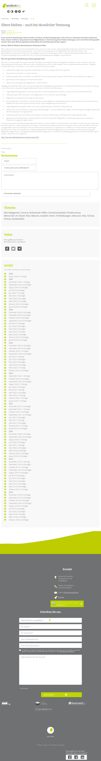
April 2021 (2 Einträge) (17, 423)
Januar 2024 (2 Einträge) (18, 340)
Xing (20, 249)
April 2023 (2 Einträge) (17, 365)
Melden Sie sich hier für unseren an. (67, 604)
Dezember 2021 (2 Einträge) (20, 406)
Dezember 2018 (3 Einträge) (20, 495)
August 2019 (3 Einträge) (18, 473)
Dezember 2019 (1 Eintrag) (19, 462)
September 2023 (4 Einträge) (20, 354)
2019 (11, 459)
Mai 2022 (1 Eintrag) (16, 390)
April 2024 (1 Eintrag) (17, 332)
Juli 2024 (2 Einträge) (17, 323)
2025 (11, 279)
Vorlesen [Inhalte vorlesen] (23, 11)
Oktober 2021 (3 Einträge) (19, 412)
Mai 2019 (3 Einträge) (17, 481)
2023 (11, 343)
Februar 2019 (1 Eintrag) (18, 489)
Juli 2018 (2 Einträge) (17, 508)
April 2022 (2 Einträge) (17, 392)
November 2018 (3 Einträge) (20, 497)
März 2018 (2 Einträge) (17, 517)
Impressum (46, 745)
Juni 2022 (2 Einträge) (17, 387)
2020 (11, 431)
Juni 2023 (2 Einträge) (17, 359)
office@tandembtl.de (70, 592)
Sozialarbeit (18, 218)
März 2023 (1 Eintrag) (17, 367)
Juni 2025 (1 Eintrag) (16, 293)
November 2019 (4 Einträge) (20, 464)
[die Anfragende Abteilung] (50, 620)
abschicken (49, 694)
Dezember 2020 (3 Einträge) (20, 434)
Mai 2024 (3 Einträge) (17, 329)
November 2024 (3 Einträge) (20, 315)
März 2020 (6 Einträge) (17, 450)
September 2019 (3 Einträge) (20, 470)
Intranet (39, 745)
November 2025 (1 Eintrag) (19, 282)
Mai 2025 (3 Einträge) (17, 296)
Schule (90, 215)
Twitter (13, 249)
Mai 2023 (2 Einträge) (17, 362)
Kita (84, 215)
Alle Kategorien (12, 212)
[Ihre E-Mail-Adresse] (50, 639)
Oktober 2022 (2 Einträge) (19, 379)
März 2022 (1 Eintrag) (17, 395)
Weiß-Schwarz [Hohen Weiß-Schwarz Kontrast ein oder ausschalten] (12, 11)
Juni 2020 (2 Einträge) (17, 442)
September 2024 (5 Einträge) (20, 321)
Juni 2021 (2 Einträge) (17, 417)
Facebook (7, 249)
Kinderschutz (74, 212)
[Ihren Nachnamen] (50, 626)
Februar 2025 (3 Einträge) (19, 304)
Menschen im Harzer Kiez (17, 215)
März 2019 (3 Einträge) (17, 486)
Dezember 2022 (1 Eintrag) (19, 376)
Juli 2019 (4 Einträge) (17, 475)
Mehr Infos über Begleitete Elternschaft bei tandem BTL (20, 137)
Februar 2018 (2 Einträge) (19, 520)
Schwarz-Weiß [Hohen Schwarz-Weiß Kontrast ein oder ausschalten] (8, 11)
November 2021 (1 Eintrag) (19, 409)
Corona (24, 212)
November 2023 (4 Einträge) (20, 348)
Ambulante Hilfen (38, 212)
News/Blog (15, 18)
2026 (11, 273)
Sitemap (62, 745)
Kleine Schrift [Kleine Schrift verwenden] (16, 11)
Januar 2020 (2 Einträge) (18, 456)
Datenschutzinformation (67, 651)
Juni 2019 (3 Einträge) (17, 478)
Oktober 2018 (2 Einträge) (19, 500)
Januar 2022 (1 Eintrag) (17, 401)
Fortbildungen (63, 215)
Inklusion (76, 215)
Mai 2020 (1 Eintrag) (16, 445)
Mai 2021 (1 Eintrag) (16, 420)
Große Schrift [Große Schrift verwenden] (19, 11)
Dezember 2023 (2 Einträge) (20, 345)
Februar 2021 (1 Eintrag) (18, 426)
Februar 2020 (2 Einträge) (19, 453)
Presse (7, 218)
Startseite (11, 6)
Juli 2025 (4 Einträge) (17, 290)
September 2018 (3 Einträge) (20, 503)
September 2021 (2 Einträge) (20, 415)
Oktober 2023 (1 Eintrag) (18, 351)
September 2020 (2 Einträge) (20, 437)
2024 (11, 309)
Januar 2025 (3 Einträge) (18, 307)
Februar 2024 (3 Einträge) (19, 337)
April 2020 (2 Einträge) (17, 448)
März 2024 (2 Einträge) (17, 334)
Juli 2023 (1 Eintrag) (16, 356)
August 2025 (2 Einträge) (18, 287)
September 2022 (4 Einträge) (20, 381)
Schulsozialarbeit (57, 212)
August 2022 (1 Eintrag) (18, 384)
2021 (11, 403)
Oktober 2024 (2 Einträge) (19, 318)
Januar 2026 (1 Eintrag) (17, 276)
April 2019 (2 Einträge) (17, 484)
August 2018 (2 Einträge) (18, 506)
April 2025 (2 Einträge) (17, 298)
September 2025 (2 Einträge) (20, 285)
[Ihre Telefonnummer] (50, 645)
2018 (11, 492)
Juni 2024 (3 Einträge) (17, 326)
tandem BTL (5, 18)
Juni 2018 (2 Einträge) (17, 511)
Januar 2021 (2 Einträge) (18, 428)
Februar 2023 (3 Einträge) (19, 370)
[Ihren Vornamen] (50, 632)
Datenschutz (54, 745)
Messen (35, 215)
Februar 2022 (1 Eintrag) (18, 398)
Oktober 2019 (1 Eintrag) (18, 467)
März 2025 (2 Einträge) (17, 301)
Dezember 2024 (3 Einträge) (20, 312)
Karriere (61, 597)
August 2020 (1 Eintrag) (18, 439)
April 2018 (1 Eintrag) (17, 514)
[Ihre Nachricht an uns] (50, 670)
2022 (11, 373)
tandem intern (47, 215)
